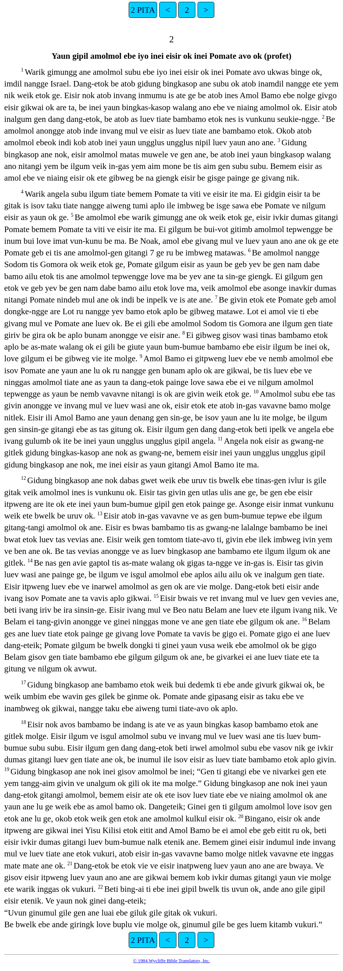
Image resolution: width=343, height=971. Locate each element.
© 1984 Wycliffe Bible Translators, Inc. (171, 960)
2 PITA (143, 10)
